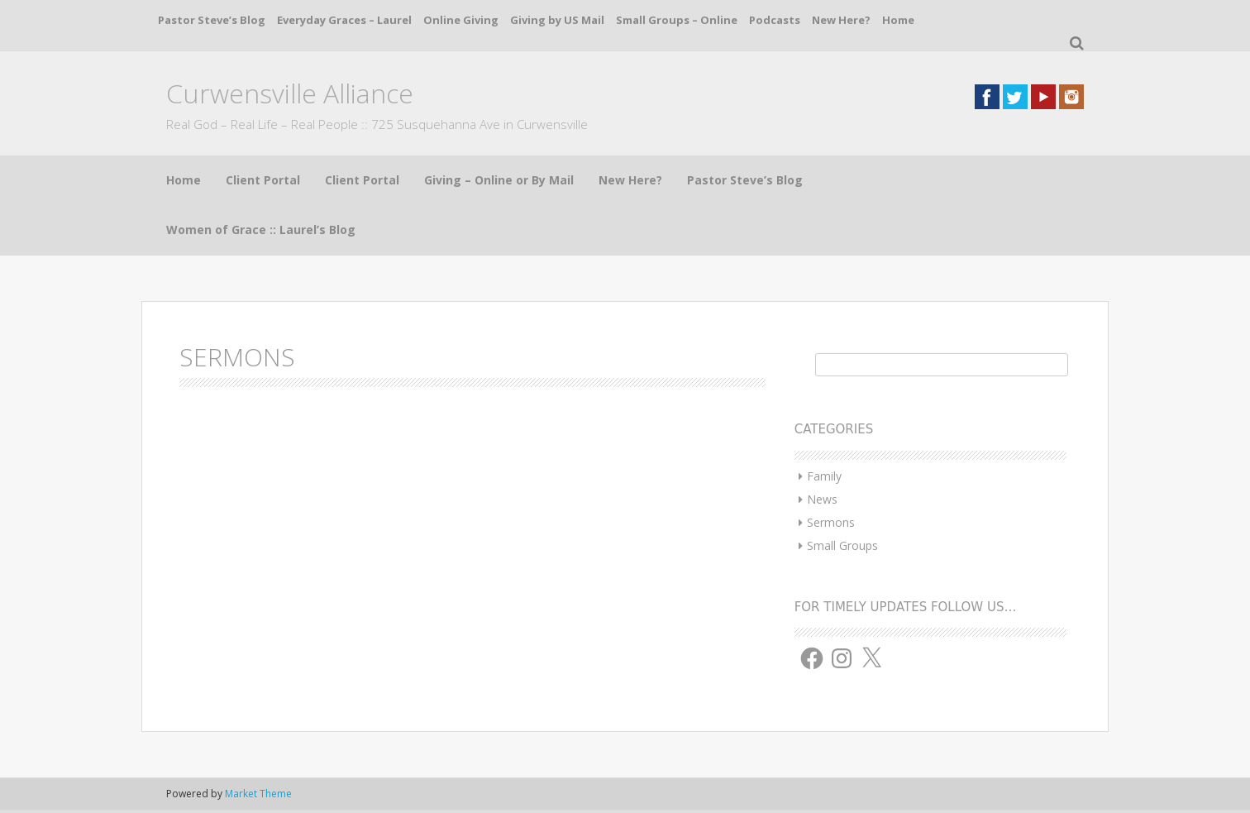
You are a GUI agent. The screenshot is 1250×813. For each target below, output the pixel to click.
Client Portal (263, 180)
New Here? (841, 19)
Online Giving (461, 19)
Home (898, 19)
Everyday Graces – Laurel (344, 19)
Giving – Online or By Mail (499, 180)
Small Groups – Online (676, 19)
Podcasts (774, 19)
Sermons (831, 522)
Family (824, 476)
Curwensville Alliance (289, 93)
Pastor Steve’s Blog (211, 19)
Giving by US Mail (557, 19)
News (822, 499)
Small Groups (842, 545)
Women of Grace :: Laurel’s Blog (260, 229)
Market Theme (258, 794)
